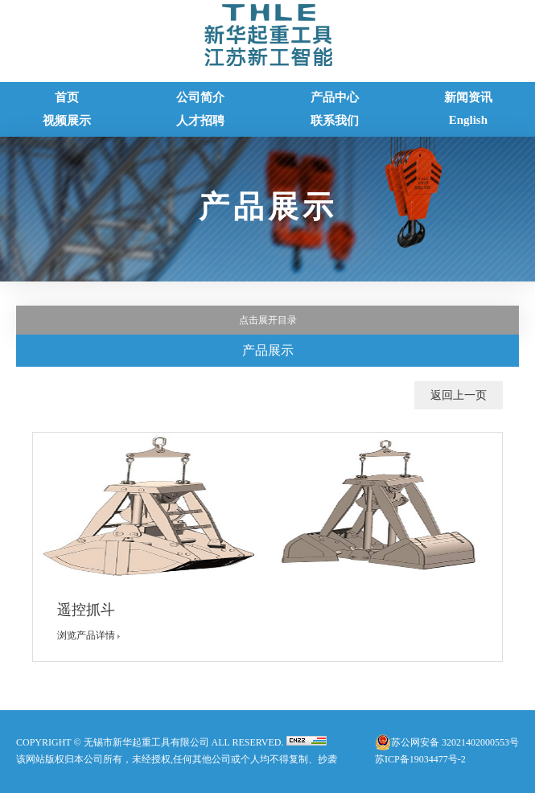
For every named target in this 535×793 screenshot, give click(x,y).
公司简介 (200, 97)
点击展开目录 (268, 320)
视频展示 (67, 120)
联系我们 (335, 120)
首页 (67, 97)
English (468, 119)
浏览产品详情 (92, 635)
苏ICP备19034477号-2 (420, 759)
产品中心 (335, 97)
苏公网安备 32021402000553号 (455, 742)
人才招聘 (200, 120)
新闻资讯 (468, 97)
